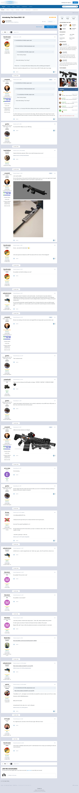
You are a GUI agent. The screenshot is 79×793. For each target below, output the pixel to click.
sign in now (29, 770)
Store (13, 6)
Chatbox (30, 6)
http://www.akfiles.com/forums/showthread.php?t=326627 (25, 640)
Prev (5, 32)
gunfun (7, 124)
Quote (17, 71)
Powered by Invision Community (39, 791)
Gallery (7, 9)
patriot (7, 684)
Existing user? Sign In (66, 2)
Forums (2, 9)
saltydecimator (7, 293)
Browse (3, 7)
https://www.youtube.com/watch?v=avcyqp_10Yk (23, 665)
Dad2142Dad (7, 150)
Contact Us (39, 788)
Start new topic (39, 26)
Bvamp (7, 512)
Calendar (17, 9)
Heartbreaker (7, 37)
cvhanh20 (9, 20)
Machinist (7, 572)
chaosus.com (7, 108)
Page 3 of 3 (16, 32)
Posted (17, 36)
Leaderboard (35, 9)
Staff (22, 9)
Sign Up (75, 2)
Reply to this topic (51, 26)
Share (44, 21)
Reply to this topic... (12, 775)
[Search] (68, 7)
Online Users (28, 9)
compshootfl (7, 379)
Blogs (12, 9)
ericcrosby (7, 468)
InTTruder (7, 719)
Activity (8, 6)
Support (18, 6)
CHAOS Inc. (16, 22)
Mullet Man (7, 638)
